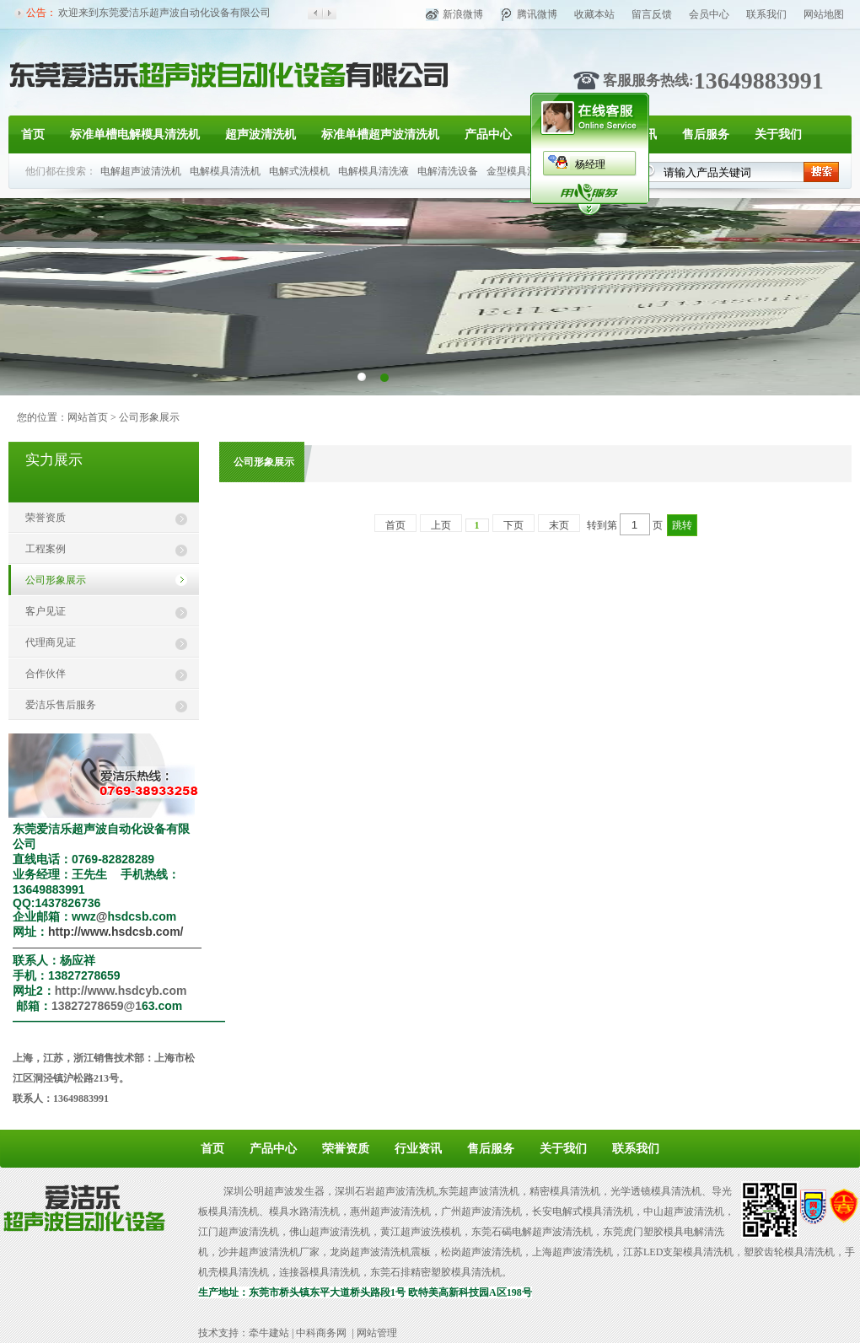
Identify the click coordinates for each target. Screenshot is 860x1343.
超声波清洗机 (260, 134)
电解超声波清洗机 (140, 171)
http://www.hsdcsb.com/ (116, 931)
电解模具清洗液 (373, 171)
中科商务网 (321, 1333)
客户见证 (45, 611)
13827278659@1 (96, 1006)
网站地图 (824, 14)
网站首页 (87, 417)
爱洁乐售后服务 (60, 705)
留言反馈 (652, 14)
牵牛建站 (269, 1333)
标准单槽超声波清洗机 (380, 134)
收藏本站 (594, 14)
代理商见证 (50, 642)
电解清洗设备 (447, 171)
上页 (441, 525)
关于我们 (778, 134)
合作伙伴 (45, 674)
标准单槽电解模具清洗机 (135, 134)
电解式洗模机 (299, 171)
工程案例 (45, 549)
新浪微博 (463, 14)
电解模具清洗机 (225, 171)
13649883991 (759, 80)
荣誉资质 (45, 518)
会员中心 (709, 14)
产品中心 (488, 134)
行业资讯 (418, 1148)
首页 (33, 134)
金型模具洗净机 (521, 171)
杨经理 (590, 164)
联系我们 (766, 14)
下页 (513, 525)
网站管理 (377, 1333)
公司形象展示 (55, 580)
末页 (559, 525)
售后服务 (705, 134)
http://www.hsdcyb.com (121, 990)
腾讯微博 (537, 14)
